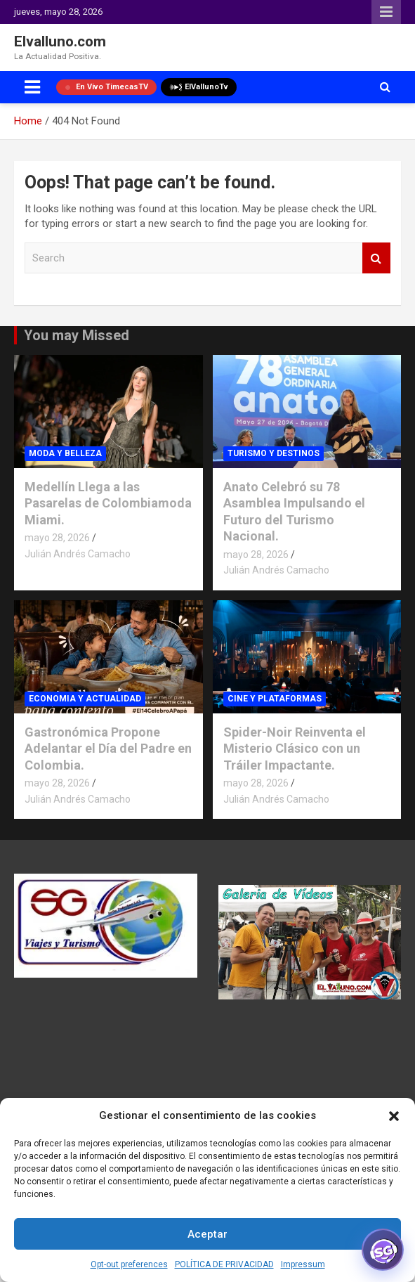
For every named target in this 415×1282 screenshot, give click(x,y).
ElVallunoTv (198, 87)
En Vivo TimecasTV (106, 86)
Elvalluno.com (60, 41)
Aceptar (207, 1234)
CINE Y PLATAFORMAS (275, 699)
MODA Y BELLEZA (65, 453)
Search (376, 258)
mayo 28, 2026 (57, 537)
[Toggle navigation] (32, 87)
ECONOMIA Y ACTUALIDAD (85, 699)
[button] (394, 1116)
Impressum (303, 1264)
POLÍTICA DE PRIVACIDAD (224, 1264)
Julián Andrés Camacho (78, 553)
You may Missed (76, 335)
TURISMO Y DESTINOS (274, 453)
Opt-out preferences (129, 1264)
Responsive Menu (386, 12)
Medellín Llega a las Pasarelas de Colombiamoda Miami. (108, 503)
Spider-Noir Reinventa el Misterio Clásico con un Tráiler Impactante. (294, 748)
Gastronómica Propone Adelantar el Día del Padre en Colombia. (108, 748)
